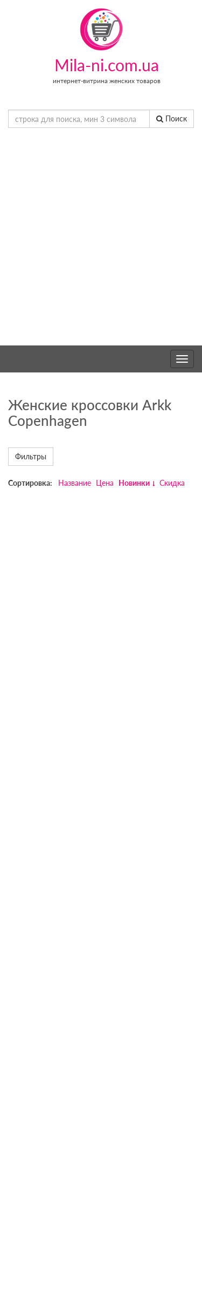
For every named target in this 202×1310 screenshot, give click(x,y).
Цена (105, 482)
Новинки (134, 482)
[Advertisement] (101, 239)
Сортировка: (30, 482)
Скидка (172, 482)
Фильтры (30, 456)
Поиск (171, 118)
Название (74, 482)
